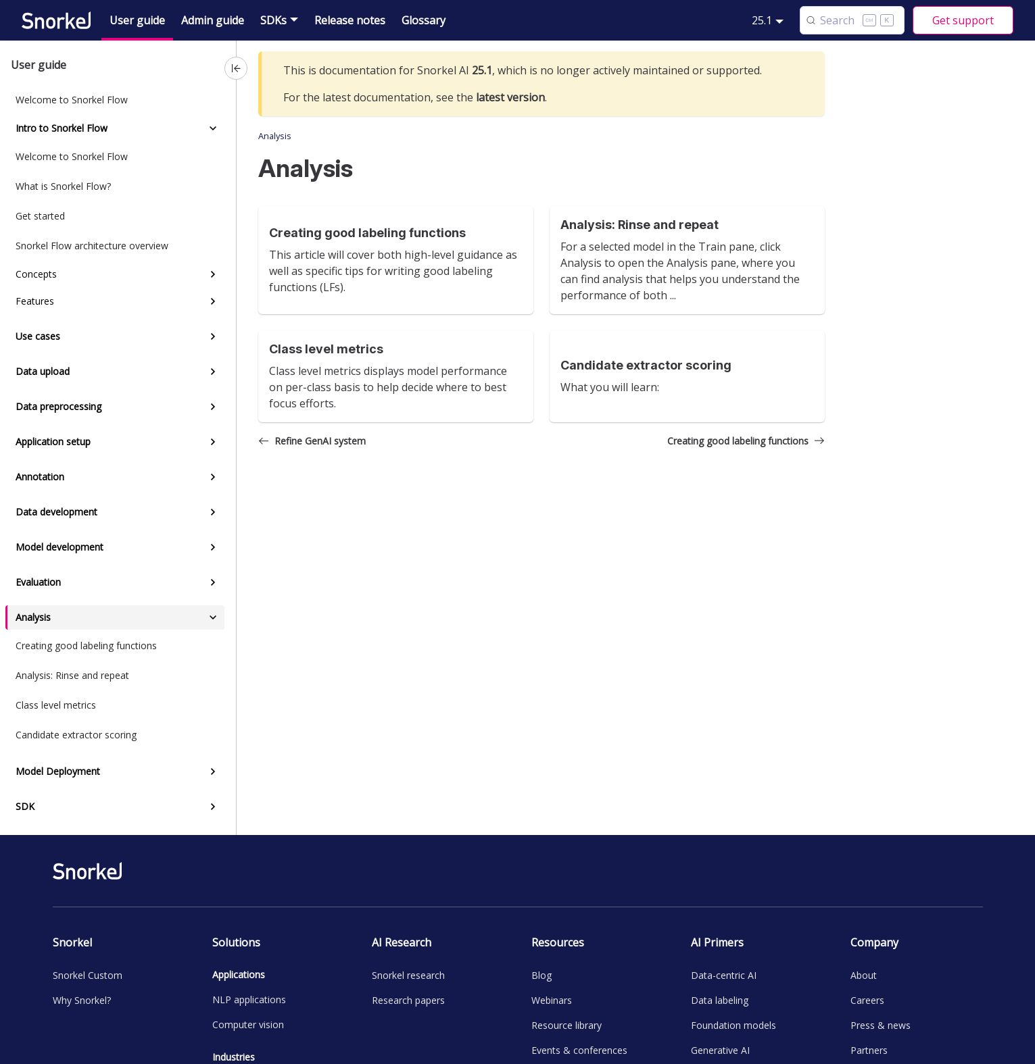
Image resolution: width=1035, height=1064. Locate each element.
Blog (541, 975)
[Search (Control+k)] (852, 20)
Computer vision (248, 1024)
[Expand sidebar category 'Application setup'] (212, 442)
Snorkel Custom (87, 975)
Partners (869, 1050)
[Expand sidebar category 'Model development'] (212, 547)
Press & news (880, 1025)
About (863, 975)
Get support (963, 20)
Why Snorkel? (82, 1000)
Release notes (349, 20)
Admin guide (212, 20)
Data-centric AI (723, 975)
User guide (137, 20)
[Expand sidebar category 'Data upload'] (212, 371)
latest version (510, 97)
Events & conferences (579, 1050)
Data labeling (719, 1000)
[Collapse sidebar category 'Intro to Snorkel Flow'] (212, 128)
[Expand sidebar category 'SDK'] (212, 806)
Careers (867, 1000)
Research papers (408, 1000)
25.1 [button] (762, 20)
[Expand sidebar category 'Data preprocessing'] (212, 407)
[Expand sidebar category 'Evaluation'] (212, 582)
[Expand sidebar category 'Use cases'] (212, 336)
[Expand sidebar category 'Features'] (212, 301)
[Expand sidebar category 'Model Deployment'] (212, 771)
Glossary (424, 20)
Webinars (551, 1000)
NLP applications (249, 999)
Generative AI (720, 1050)
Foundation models (733, 1025)
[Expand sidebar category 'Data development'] (212, 512)
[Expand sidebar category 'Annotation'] (212, 477)
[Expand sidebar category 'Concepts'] (212, 274)
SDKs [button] (273, 20)
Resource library (566, 1025)
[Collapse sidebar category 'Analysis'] (212, 617)
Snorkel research (408, 975)
